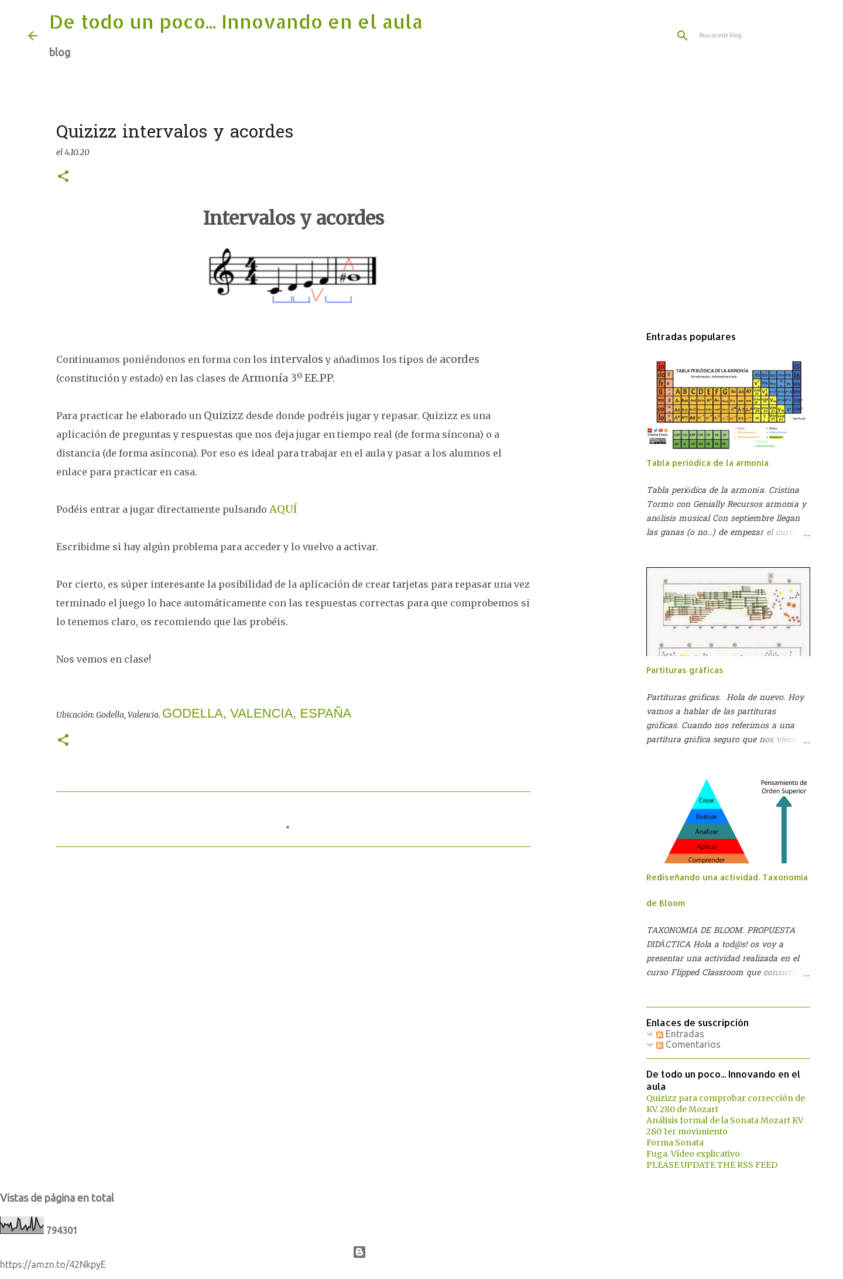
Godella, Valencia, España (256, 713)
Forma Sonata (675, 1142)
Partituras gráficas (685, 670)
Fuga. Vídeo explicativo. (694, 1153)
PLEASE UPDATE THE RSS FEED (711, 1165)
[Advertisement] (606, 505)
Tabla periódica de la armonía (707, 463)
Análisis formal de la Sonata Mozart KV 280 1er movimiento (724, 1126)
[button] (63, 177)
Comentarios (688, 1044)
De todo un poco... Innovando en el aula (236, 21)
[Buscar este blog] (755, 36)
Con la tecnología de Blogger (421, 1252)
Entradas (680, 1033)
